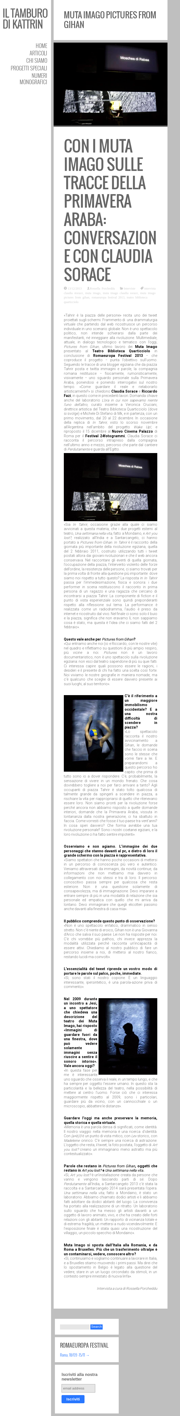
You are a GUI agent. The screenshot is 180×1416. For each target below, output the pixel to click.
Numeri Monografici (33, 78)
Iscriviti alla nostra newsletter (80, 1376)
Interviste (129, 288)
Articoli (38, 53)
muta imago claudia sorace (120, 292)
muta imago (93, 292)
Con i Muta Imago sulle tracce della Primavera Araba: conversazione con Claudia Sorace (110, 210)
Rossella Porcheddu (102, 288)
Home (41, 45)
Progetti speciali (29, 68)
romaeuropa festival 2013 (108, 297)
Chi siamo (36, 60)
